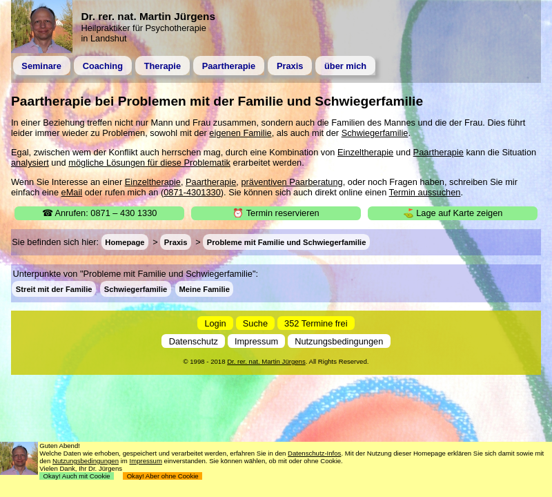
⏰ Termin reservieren (276, 213)
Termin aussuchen (425, 192)
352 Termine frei (316, 323)
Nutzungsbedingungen (339, 340)
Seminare (41, 66)
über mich (345, 66)
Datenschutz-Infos (314, 453)
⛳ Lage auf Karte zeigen (453, 213)
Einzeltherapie (365, 152)
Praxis (290, 66)
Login (215, 323)
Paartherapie (229, 66)
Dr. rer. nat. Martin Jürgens (266, 361)
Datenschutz (193, 340)
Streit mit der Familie (54, 288)
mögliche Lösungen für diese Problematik (149, 162)
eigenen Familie (240, 133)
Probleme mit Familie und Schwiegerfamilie (286, 242)
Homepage (124, 242)
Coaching (103, 66)
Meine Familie (204, 288)
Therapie (162, 66)
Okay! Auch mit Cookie (76, 476)
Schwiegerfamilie (375, 133)
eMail (72, 192)
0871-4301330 (192, 192)
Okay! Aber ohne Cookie (162, 476)
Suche (255, 323)
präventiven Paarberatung (291, 182)
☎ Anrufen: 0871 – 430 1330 (99, 213)
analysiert (30, 162)
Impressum (256, 340)
